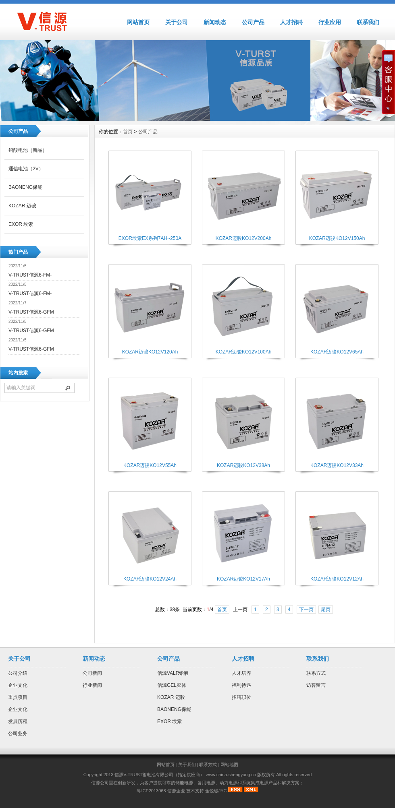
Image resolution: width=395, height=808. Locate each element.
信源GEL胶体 (171, 685)
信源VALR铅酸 (173, 673)
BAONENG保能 (25, 187)
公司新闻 (92, 673)
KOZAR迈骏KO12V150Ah (337, 238)
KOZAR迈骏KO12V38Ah (243, 465)
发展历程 (17, 721)
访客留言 (316, 685)
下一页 (306, 609)
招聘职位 (241, 697)
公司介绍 (17, 673)
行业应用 (329, 22)
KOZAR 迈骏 (22, 206)
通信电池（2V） (26, 169)
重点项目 (17, 697)
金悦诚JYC (216, 790)
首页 (128, 131)
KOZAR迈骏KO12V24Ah (150, 579)
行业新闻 (92, 685)
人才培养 (241, 673)
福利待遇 (241, 685)
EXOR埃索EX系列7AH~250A (149, 238)
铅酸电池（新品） (27, 150)
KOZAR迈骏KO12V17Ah (243, 579)
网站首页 (138, 22)
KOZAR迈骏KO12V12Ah (337, 579)
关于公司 (176, 22)
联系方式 (316, 673)
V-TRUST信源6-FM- (30, 275)
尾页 (326, 609)
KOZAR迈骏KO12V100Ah (244, 352)
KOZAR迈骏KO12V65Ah (337, 352)
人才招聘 (291, 22)
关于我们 (187, 764)
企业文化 (17, 685)
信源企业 (176, 790)
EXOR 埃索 (20, 224)
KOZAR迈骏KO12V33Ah (337, 465)
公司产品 (253, 22)
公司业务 (17, 733)
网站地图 (229, 764)
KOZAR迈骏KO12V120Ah (150, 352)
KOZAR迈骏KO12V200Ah (244, 238)
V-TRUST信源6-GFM (31, 312)
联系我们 (368, 22)
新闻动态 (215, 22)
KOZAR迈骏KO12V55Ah (150, 465)
